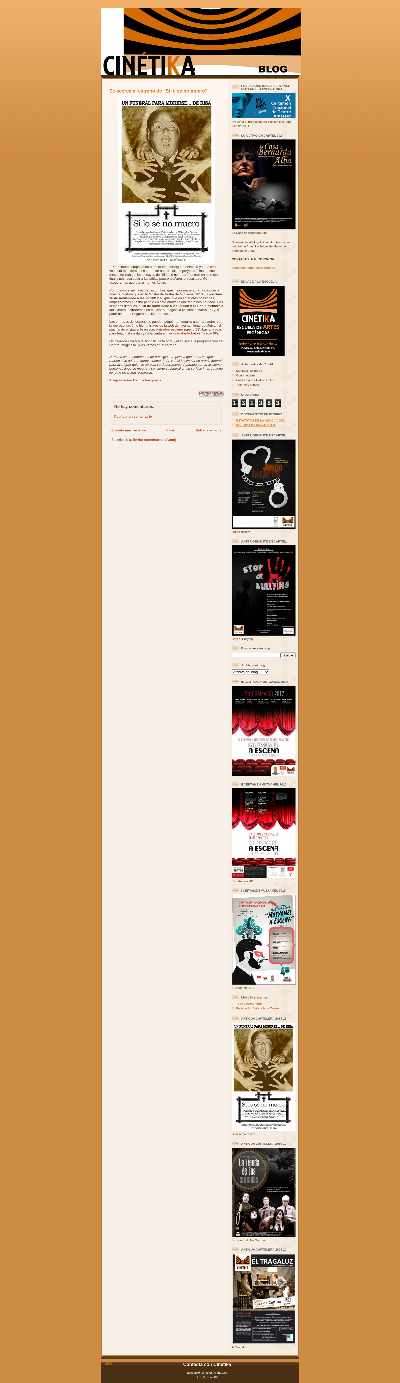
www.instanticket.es (184, 333)
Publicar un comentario (133, 416)
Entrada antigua (208, 430)
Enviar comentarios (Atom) (154, 440)
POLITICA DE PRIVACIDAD (255, 425)
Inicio (170, 430)
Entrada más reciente (129, 430)
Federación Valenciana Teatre (257, 1008)
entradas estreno (169, 329)
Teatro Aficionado (249, 1003)
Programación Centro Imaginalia (135, 380)
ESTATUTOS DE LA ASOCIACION (260, 420)
